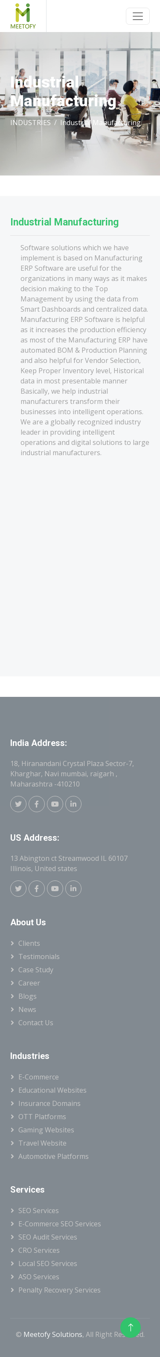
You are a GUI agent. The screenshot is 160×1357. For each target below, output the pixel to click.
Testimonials (39, 956)
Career (29, 983)
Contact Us (35, 1022)
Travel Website (42, 1143)
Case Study (35, 969)
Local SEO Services (47, 1263)
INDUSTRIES (30, 122)
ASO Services (38, 1276)
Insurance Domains (49, 1103)
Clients (29, 943)
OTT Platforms (42, 1116)
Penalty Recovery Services (59, 1290)
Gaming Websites (46, 1130)
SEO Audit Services (47, 1237)
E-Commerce (38, 1077)
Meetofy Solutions (52, 1334)
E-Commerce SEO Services (59, 1223)
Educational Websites (52, 1090)
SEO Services (38, 1210)
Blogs (27, 996)
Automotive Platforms (53, 1156)
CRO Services (39, 1250)
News (27, 1009)
